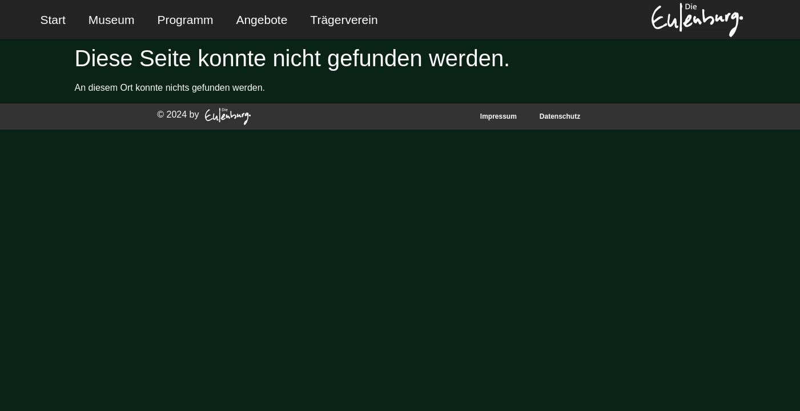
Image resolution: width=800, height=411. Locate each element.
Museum (112, 19)
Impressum (498, 116)
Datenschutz (560, 116)
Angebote (261, 19)
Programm (185, 19)
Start (53, 19)
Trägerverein (343, 19)
